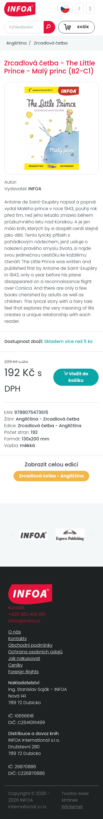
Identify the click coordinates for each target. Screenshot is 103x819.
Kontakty (17, 638)
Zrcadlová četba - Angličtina (51, 476)
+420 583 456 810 (27, 614)
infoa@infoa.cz (24, 621)
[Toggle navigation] (90, 8)
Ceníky (15, 665)
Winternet (72, 807)
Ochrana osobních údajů (35, 652)
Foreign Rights (23, 672)
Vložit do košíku (76, 377)
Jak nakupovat (24, 658)
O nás (14, 632)
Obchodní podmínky (30, 645)
